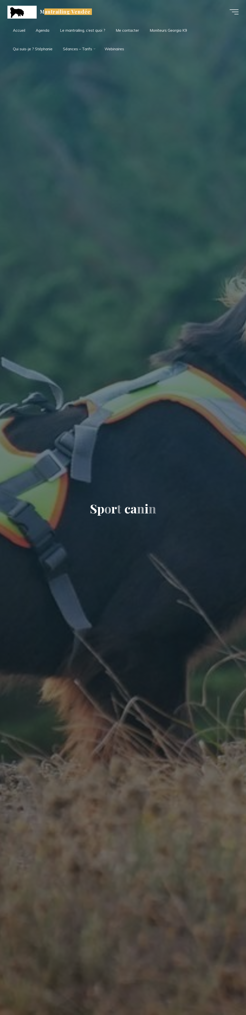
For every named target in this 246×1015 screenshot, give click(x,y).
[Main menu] (234, 11)
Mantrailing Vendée (65, 11)
